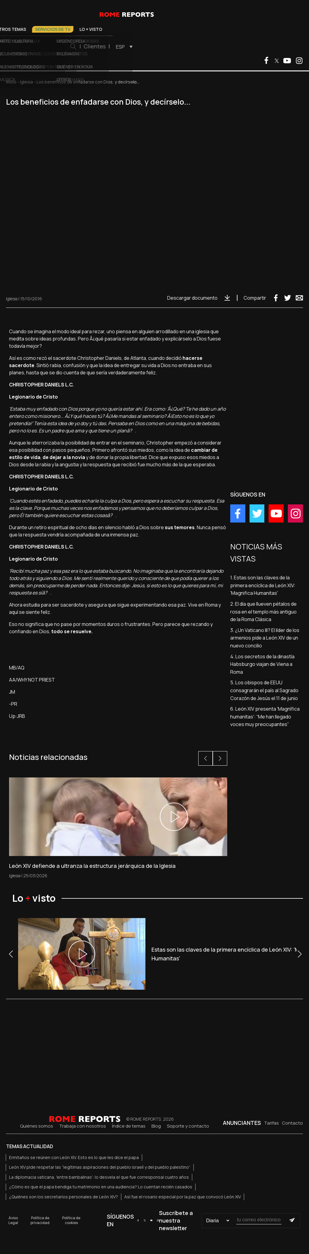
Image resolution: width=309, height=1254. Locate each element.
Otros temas (125, 29)
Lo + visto (205, 29)
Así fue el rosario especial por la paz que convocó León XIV (182, 1197)
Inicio (11, 82)
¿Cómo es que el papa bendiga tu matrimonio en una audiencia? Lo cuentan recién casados (100, 1187)
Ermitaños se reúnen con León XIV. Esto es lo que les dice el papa (74, 1157)
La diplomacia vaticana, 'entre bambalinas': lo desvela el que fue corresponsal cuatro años (99, 1177)
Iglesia (93, 29)
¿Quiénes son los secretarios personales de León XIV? (63, 1197)
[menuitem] (237, 46)
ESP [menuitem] (235, 47)
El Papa (38, 29)
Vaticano (65, 29)
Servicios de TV (167, 29)
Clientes (209, 46)
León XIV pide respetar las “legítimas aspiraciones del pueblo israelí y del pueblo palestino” (99, 1167)
